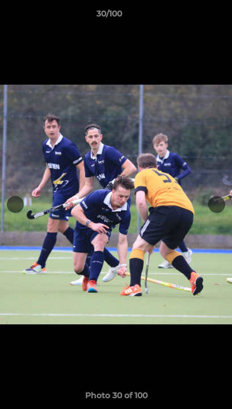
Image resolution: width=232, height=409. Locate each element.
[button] (191, 16)
